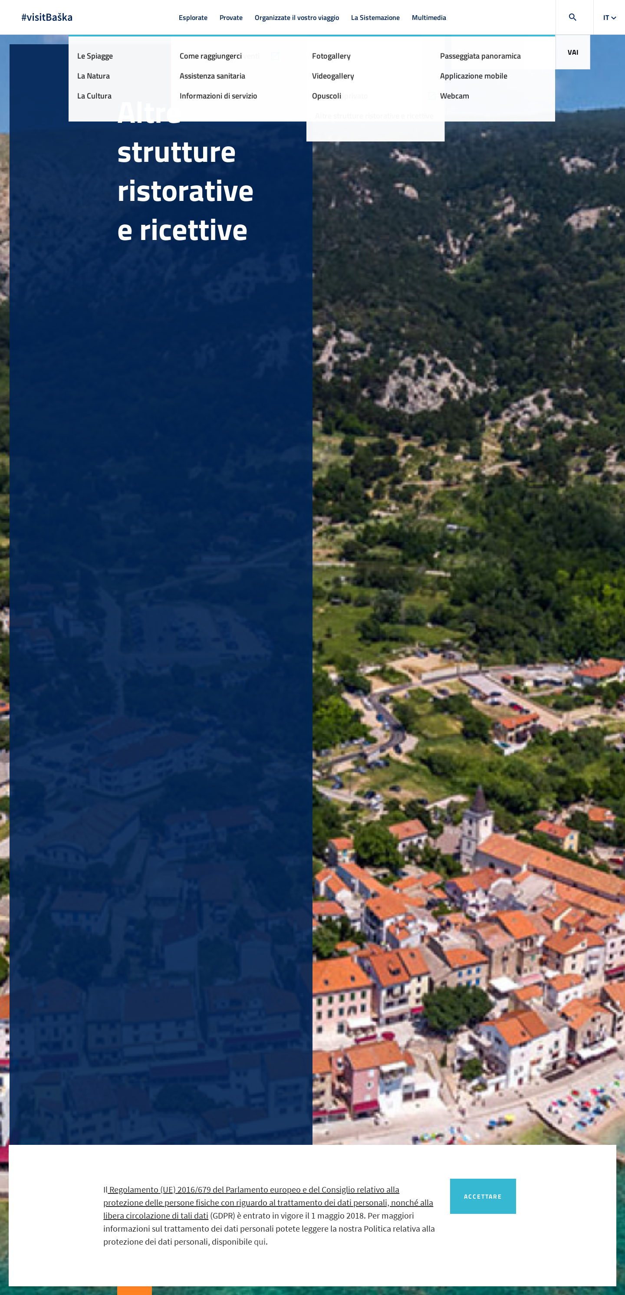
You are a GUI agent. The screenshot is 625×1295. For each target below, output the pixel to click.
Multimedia (429, 17)
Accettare (483, 1196)
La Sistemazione (375, 17)
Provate (231, 17)
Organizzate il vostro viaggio (297, 17)
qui (260, 1241)
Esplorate (193, 17)
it (606, 17)
